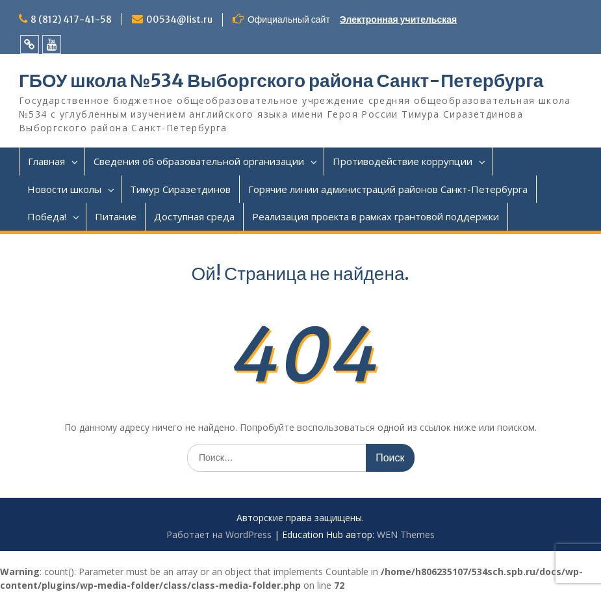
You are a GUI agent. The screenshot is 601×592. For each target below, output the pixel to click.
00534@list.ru (179, 19)
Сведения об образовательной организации (199, 161)
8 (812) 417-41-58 (71, 19)
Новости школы (64, 189)
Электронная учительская (398, 19)
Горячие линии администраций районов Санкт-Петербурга (388, 189)
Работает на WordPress (219, 534)
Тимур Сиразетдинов (180, 189)
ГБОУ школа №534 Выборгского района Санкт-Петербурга (281, 80)
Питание (115, 216)
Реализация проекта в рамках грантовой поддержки (375, 216)
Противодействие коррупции (402, 161)
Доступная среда (194, 216)
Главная (46, 161)
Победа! (46, 216)
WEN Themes (406, 534)
